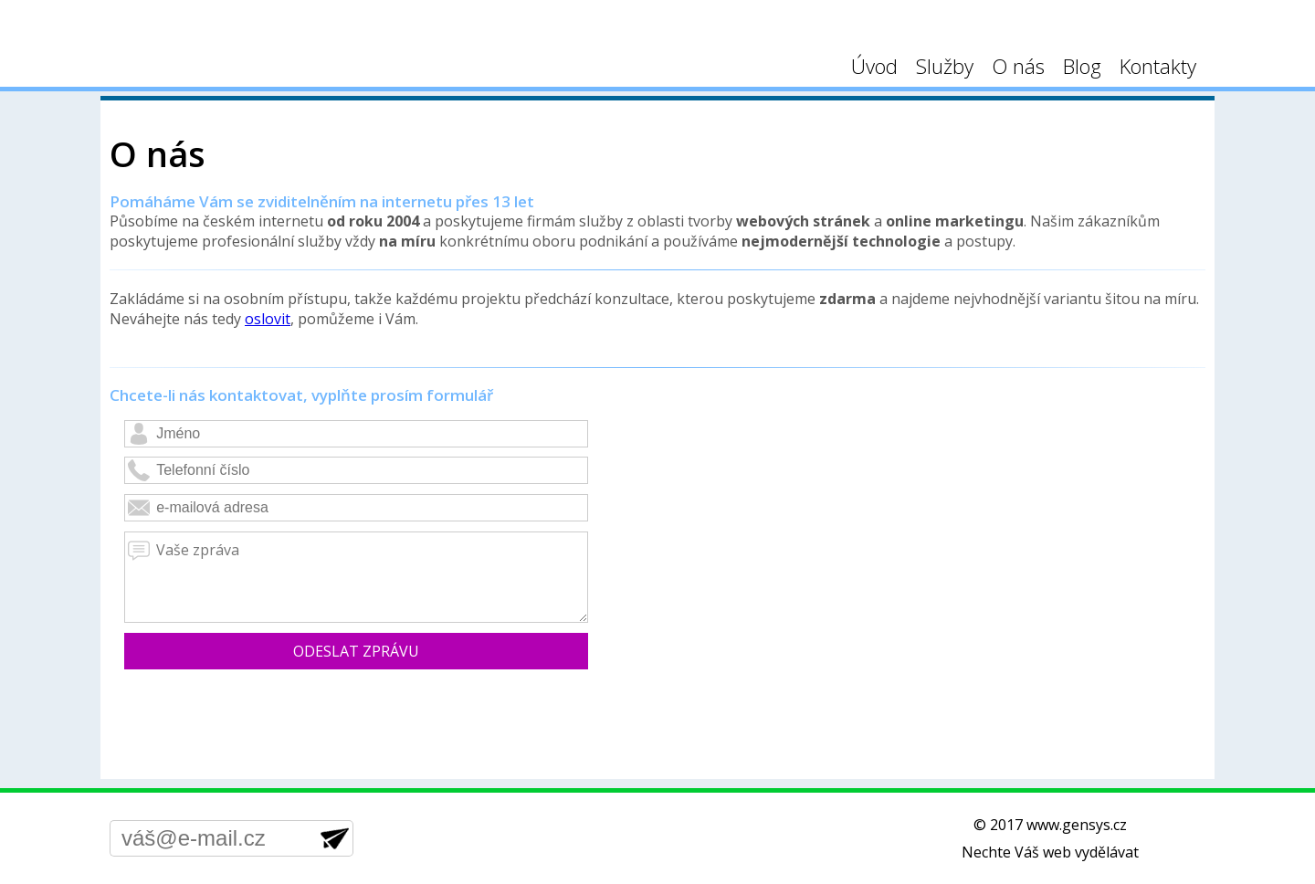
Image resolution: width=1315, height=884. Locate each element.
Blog (1082, 65)
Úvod (874, 65)
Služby (944, 65)
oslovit (267, 319)
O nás (1018, 65)
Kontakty (1158, 65)
